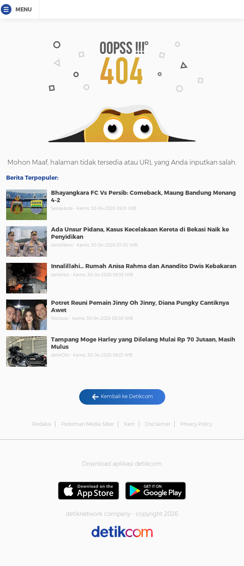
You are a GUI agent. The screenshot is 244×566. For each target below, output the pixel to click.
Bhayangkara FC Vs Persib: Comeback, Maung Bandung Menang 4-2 (143, 196)
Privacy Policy (196, 424)
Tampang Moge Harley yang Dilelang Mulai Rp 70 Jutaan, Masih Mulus (143, 343)
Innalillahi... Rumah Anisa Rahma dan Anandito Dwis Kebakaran (143, 266)
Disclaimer (157, 424)
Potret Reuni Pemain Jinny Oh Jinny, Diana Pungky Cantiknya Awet (140, 306)
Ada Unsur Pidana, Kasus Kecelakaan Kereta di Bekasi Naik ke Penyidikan (140, 233)
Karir (129, 424)
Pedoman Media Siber (87, 424)
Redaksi (41, 424)
